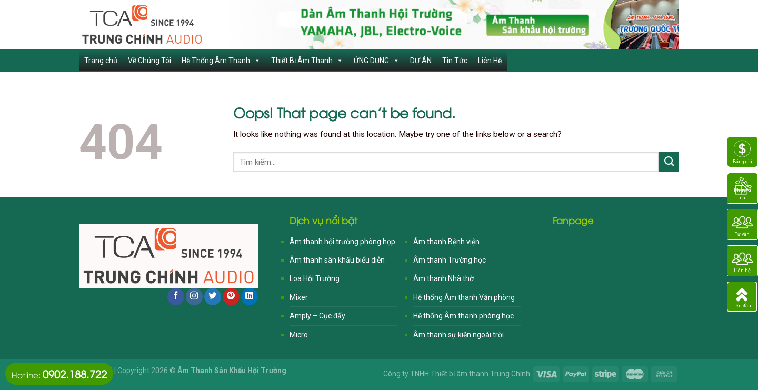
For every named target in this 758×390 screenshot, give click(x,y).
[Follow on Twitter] (212, 296)
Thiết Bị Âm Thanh (307, 60)
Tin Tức (454, 60)
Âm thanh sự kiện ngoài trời (458, 335)
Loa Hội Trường (315, 278)
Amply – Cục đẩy (317, 316)
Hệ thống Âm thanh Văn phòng (464, 297)
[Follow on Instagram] (194, 296)
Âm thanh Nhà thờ (443, 278)
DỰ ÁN (421, 60)
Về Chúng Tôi (149, 60)
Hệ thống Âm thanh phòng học (463, 316)
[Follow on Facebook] (175, 296)
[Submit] (669, 162)
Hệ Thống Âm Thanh (221, 60)
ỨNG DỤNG (377, 60)
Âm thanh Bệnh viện (446, 241)
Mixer (299, 297)
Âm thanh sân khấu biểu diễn (337, 260)
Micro (299, 335)
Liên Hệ (490, 60)
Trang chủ (100, 60)
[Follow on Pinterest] (231, 296)
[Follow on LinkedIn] (249, 296)
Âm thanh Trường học (449, 260)
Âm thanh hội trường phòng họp (342, 241)
